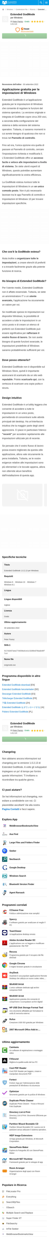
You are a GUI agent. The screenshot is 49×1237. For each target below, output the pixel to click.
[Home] (3, 9)
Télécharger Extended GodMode (17, 698)
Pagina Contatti (10, 809)
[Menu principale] (46, 2)
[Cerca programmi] (41, 2)
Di (16, 21)
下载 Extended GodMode (13, 703)
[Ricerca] (32, 9)
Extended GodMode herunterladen (18, 689)
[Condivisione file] (21, 9)
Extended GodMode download (16, 685)
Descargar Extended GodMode (16, 694)
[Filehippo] (9, 2)
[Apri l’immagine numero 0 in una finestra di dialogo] (22, 495)
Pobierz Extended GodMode (15, 712)
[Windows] (10, 9)
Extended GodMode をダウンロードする (21, 707)
